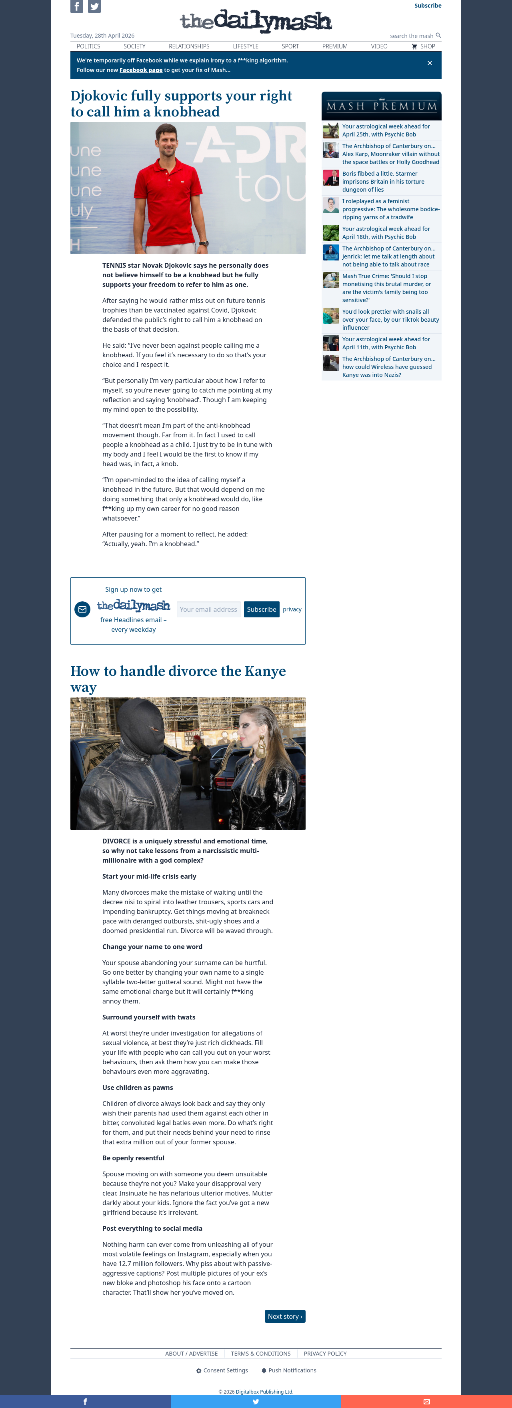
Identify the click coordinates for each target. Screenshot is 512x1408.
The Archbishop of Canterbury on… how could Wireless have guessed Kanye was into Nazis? (389, 367)
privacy (292, 609)
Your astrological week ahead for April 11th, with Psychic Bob (386, 343)
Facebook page (141, 70)
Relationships (189, 46)
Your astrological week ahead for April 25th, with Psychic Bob (386, 130)
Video (379, 46)
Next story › (285, 1316)
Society (134, 46)
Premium (335, 46)
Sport (290, 46)
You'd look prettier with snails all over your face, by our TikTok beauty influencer (390, 319)
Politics (88, 46)
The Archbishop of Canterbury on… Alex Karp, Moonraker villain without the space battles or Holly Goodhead (391, 154)
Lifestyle (245, 46)
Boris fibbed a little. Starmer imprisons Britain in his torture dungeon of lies (383, 181)
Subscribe (261, 609)
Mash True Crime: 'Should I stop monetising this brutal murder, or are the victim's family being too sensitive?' (386, 288)
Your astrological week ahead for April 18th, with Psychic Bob (386, 232)
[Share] (426, 1401)
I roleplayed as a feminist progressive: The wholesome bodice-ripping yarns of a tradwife (391, 209)
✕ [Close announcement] (430, 63)
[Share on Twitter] (256, 1401)
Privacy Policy (325, 1353)
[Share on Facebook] (85, 1401)
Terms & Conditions (261, 1353)
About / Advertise (191, 1353)
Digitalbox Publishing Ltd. (265, 1391)
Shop (423, 46)
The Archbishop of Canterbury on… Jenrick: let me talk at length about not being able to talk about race (389, 256)
